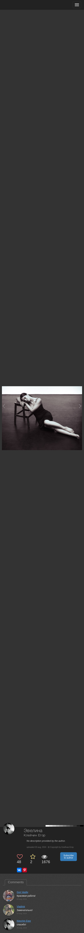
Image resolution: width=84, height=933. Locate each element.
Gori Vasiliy (22, 892)
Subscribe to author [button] (68, 856)
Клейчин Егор (34, 835)
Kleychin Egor (24, 921)
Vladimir (21, 906)
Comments (16, 882)
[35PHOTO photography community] (18, 5)
